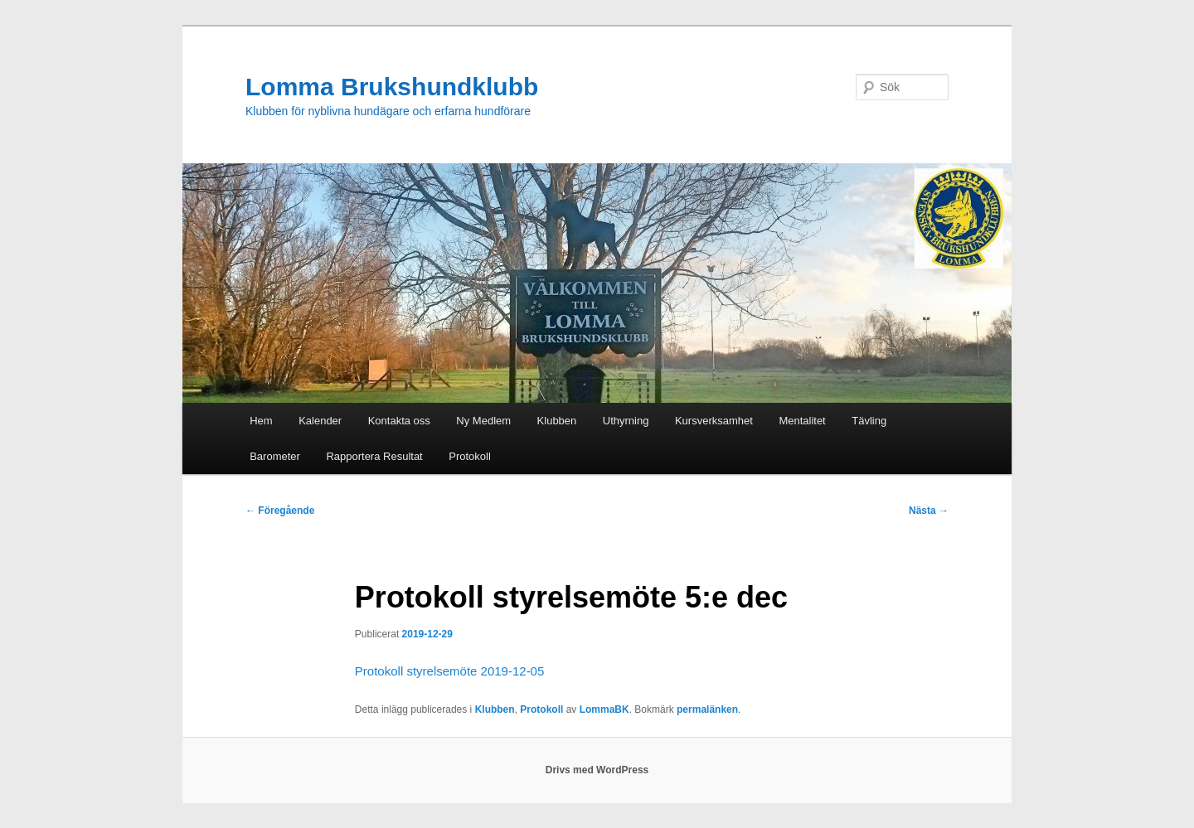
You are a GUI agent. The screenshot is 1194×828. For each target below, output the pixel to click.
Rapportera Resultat (374, 456)
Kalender (320, 420)
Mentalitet (802, 420)
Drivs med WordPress (597, 770)
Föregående (279, 510)
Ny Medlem (483, 420)
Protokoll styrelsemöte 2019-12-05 (449, 671)
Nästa (929, 510)
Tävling (869, 420)
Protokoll (470, 456)
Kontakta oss (399, 420)
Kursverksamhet (714, 420)
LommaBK (604, 709)
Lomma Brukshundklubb (391, 86)
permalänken (707, 709)
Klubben (557, 420)
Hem (261, 420)
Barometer (275, 456)
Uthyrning (626, 420)
